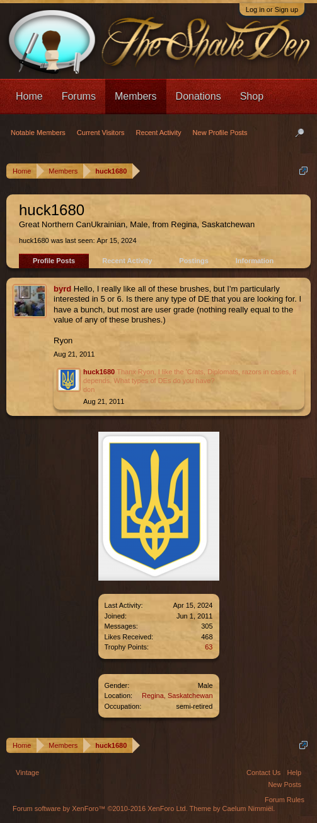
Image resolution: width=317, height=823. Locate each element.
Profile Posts (54, 260)
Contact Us (263, 772)
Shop (251, 96)
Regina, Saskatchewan (177, 695)
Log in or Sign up (272, 9)
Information (255, 260)
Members (136, 96)
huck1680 (99, 372)
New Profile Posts (220, 132)
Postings (193, 260)
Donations (198, 96)
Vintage (27, 772)
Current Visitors (101, 132)
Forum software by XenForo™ (100, 808)
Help (294, 772)
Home (29, 96)
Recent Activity (127, 260)
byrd (62, 288)
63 (208, 647)
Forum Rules (284, 799)
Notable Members (38, 132)
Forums (79, 96)
